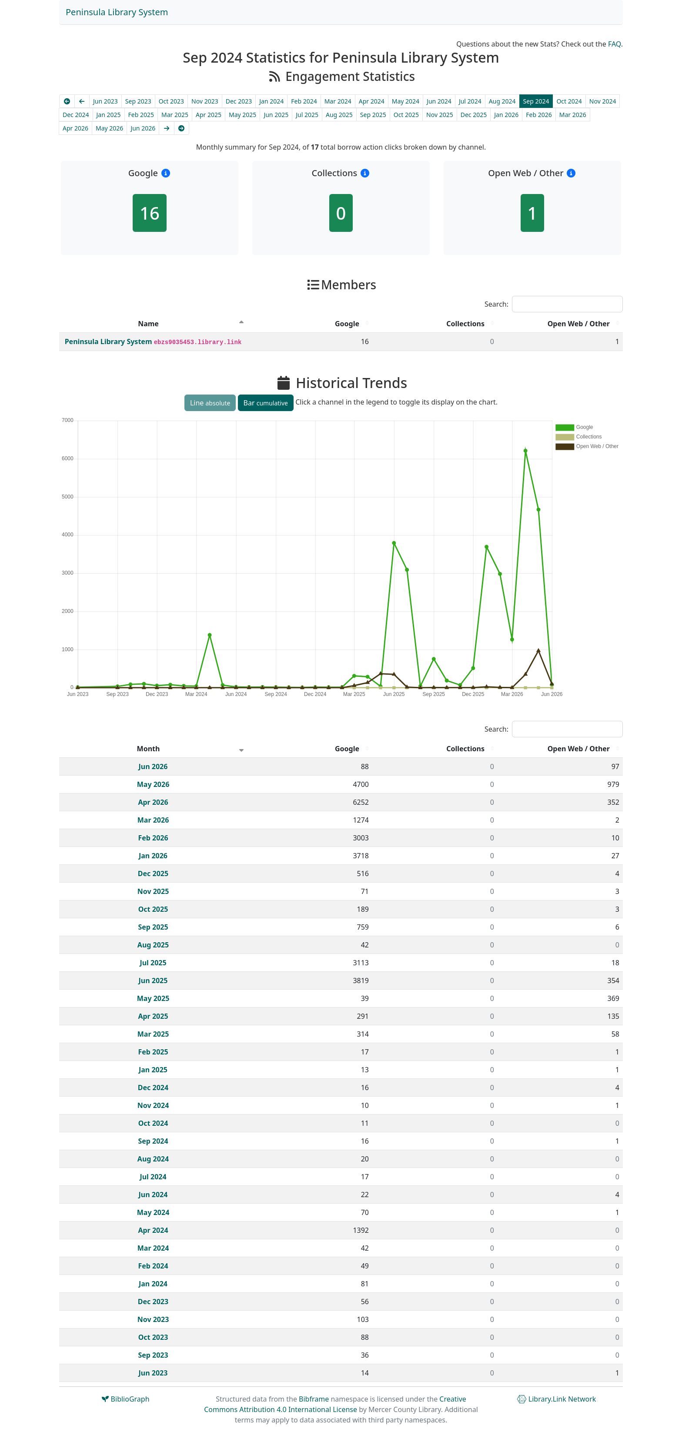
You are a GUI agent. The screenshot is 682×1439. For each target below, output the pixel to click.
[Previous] (82, 101)
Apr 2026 (75, 128)
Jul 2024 (470, 101)
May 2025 (242, 114)
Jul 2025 (307, 114)
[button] (165, 173)
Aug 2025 (339, 114)
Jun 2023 (105, 101)
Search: (554, 304)
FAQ (614, 44)
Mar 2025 (174, 114)
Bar (266, 403)
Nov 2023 (204, 101)
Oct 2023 (171, 101)
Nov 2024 (602, 101)
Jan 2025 (109, 114)
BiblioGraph (125, 1399)
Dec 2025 (474, 114)
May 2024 (405, 101)
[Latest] (182, 128)
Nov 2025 (439, 114)
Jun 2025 (276, 114)
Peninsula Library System (117, 12)
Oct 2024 (569, 101)
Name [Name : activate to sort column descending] (148, 323)
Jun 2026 (142, 128)
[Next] (166, 128)
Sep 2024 (536, 101)
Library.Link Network (556, 1399)
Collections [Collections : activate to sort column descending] (465, 323)
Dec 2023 (239, 101)
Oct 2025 (406, 114)
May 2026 (109, 128)
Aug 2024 (502, 101)
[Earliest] (67, 101)
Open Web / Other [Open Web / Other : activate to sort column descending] (579, 323)
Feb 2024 (304, 101)
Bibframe (314, 1399)
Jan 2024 (271, 101)
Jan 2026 (506, 114)
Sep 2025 (373, 114)
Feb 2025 (141, 114)
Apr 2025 (208, 114)
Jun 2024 (439, 101)
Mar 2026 (572, 114)
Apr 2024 (371, 101)
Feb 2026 (539, 114)
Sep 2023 (138, 101)
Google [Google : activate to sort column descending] (347, 323)
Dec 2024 (76, 114)
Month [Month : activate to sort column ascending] (148, 748)
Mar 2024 (337, 101)
